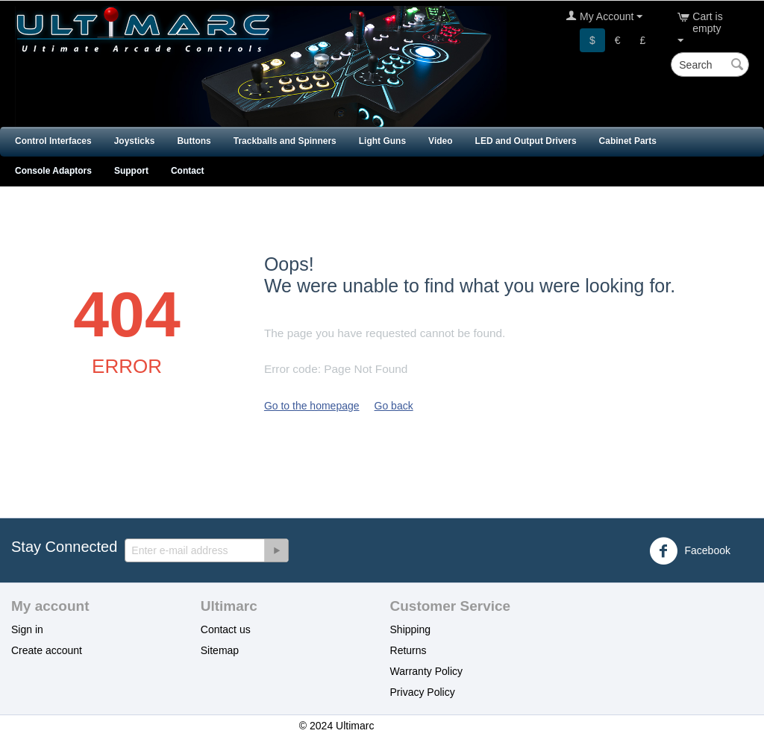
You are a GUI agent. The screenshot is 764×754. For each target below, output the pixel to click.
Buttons (193, 141)
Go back (394, 406)
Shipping (410, 629)
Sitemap (220, 650)
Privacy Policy (422, 692)
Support (131, 171)
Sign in (27, 629)
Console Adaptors (53, 171)
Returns (408, 650)
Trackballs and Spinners (285, 141)
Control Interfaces (53, 141)
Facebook (689, 551)
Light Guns (382, 141)
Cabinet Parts (628, 141)
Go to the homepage (312, 406)
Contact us (226, 629)
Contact (187, 171)
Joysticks (134, 141)
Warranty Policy (426, 671)
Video (440, 141)
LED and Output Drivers (526, 141)
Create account (46, 650)
